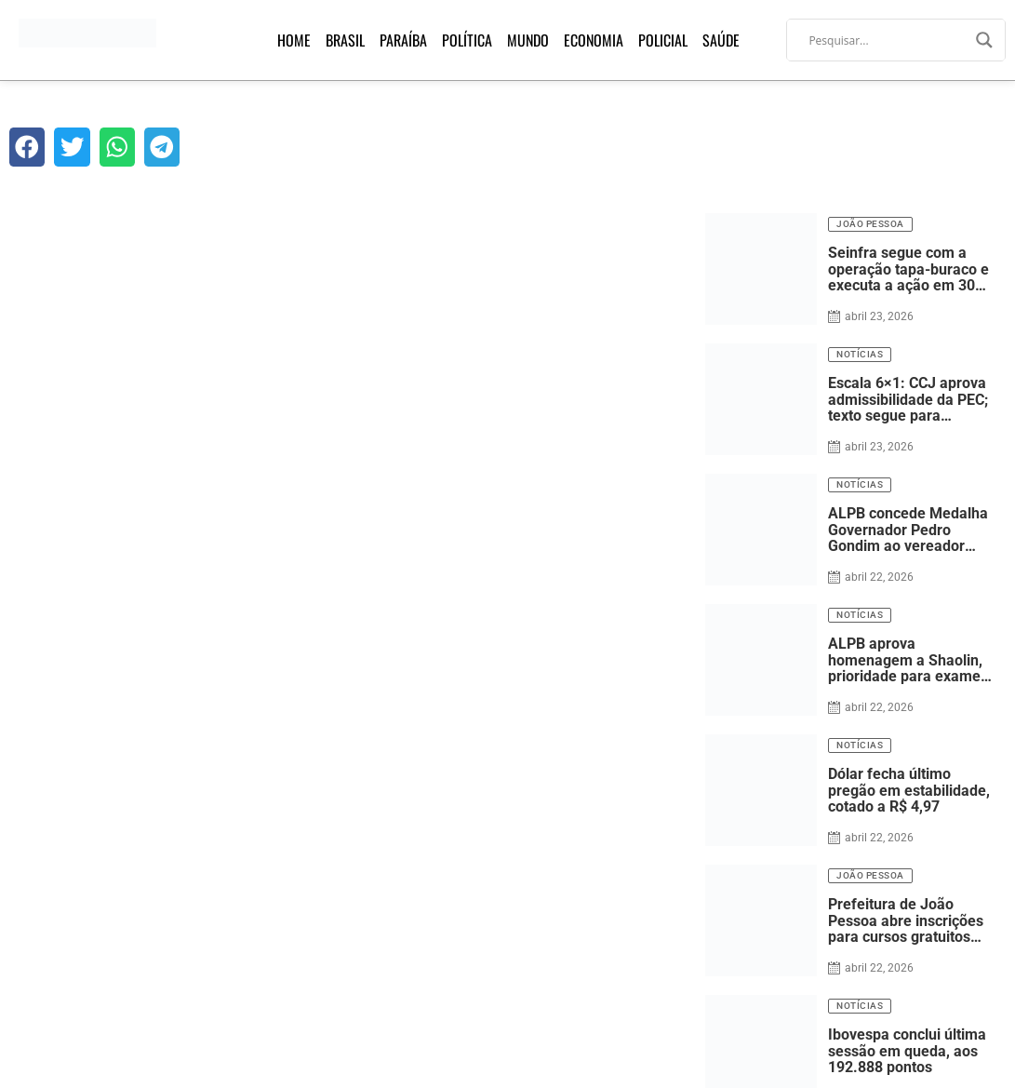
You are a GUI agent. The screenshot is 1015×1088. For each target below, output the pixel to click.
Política (467, 40)
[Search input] (887, 40)
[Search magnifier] (984, 40)
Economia (593, 40)
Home (294, 40)
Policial (663, 40)
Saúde (721, 40)
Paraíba (403, 40)
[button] (27, 147)
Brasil (345, 40)
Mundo (528, 40)
